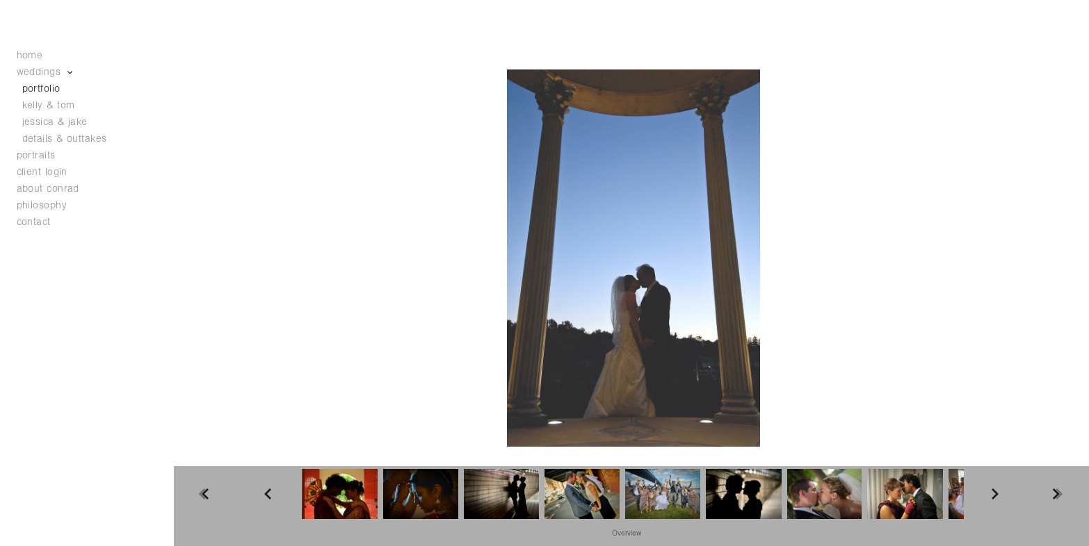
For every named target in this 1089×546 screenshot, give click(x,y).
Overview (626, 533)
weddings (46, 72)
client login (42, 172)
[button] (626, 533)
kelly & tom (48, 105)
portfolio (41, 88)
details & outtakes (64, 138)
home (30, 55)
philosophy (42, 205)
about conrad (48, 189)
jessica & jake (55, 122)
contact (34, 222)
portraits (36, 155)
